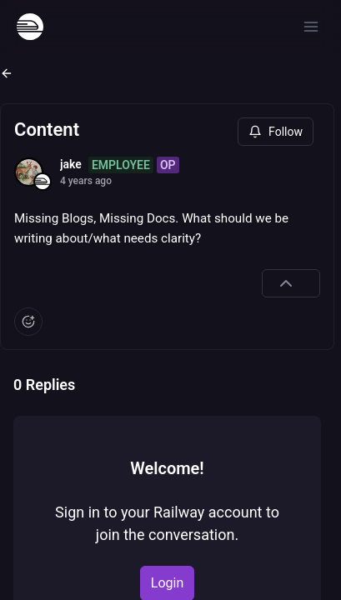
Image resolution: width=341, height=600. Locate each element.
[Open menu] (311, 26)
